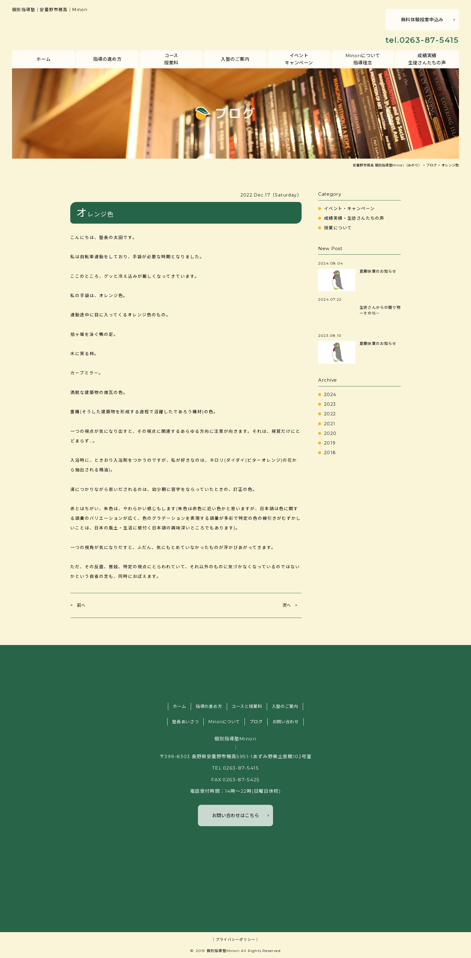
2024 (330, 394)
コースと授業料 (247, 706)
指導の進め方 (107, 59)
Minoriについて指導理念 (362, 59)
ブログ (256, 721)
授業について (338, 228)
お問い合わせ (285, 721)
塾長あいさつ (185, 721)
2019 (330, 443)
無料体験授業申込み (422, 20)
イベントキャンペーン (299, 59)
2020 (330, 433)
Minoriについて (224, 721)
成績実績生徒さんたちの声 (427, 59)
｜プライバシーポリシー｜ (235, 939)
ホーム (43, 59)
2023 (330, 404)
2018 (330, 452)
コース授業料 (171, 59)
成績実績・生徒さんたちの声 (354, 218)
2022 (330, 414)
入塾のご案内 (235, 59)
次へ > (289, 605)
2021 (330, 423)
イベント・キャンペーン (349, 208)
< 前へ (77, 605)
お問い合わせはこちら (235, 815)
